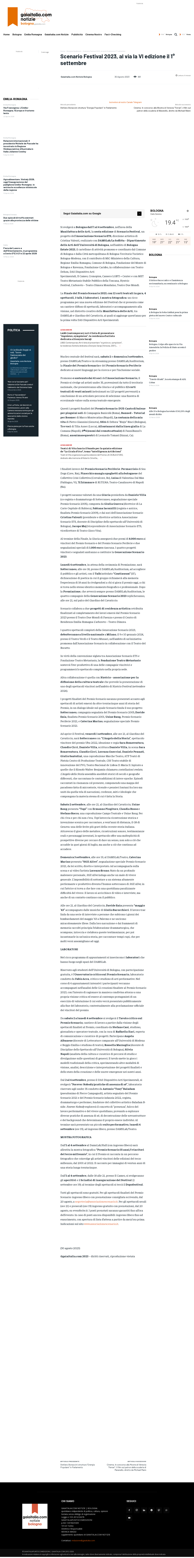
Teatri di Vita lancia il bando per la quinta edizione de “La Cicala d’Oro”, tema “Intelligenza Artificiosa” (91, 450)
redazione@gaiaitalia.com (83, 1540)
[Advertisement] (140, 11)
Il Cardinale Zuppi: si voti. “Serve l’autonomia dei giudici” (20, 353)
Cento (5, 245)
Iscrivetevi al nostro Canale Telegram (125, 102)
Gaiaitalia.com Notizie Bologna (76, 76)
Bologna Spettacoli (74, 51)
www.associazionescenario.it (101, 1223)
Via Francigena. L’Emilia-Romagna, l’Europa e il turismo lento (18, 110)
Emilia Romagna (9, 105)
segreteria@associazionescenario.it (96, 1201)
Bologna (153, 277)
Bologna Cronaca (10, 214)
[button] (176, 34)
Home (62, 51)
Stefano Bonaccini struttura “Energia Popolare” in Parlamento (88, 108)
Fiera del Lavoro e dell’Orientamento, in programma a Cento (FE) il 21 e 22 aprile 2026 (20, 251)
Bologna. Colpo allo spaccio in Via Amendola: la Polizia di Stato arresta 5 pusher (167, 347)
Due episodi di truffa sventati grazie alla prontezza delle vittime (20, 219)
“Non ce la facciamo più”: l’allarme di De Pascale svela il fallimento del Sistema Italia (20, 384)
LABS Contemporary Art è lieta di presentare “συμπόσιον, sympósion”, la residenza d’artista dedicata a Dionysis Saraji (87, 336)
